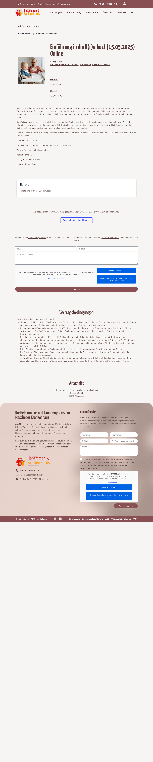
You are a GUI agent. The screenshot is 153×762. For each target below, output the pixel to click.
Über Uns (108, 12)
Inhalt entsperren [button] (116, 271)
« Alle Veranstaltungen (28, 26)
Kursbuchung (74, 12)
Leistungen (56, 12)
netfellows (42, 519)
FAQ (133, 12)
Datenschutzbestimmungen (107, 459)
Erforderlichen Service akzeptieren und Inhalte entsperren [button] (116, 279)
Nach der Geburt (101, 65)
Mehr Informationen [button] (56, 279)
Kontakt (122, 12)
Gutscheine (92, 12)
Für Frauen (85, 65)
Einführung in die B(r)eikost (64, 65)
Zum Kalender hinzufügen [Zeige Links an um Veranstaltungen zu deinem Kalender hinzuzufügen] (77, 220)
